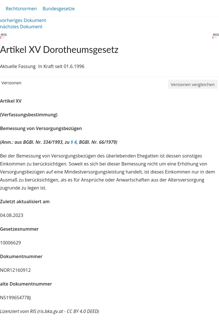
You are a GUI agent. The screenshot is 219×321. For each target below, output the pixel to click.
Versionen (11, 82)
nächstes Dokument (21, 26)
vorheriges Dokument (23, 20)
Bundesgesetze (58, 8)
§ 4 (74, 142)
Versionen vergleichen (193, 84)
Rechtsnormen (21, 8)
